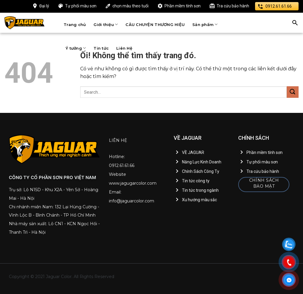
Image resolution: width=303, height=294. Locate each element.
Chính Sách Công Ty (200, 171)
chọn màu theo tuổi (130, 6)
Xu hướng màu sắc (199, 199)
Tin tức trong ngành (200, 190)
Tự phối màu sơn (80, 6)
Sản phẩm (205, 24)
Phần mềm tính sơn (183, 6)
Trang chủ (75, 24)
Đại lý (44, 6)
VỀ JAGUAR (193, 152)
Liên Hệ (124, 48)
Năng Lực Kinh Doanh (201, 162)
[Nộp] (293, 92)
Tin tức (101, 48)
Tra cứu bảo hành (233, 6)
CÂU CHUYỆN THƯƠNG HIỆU (155, 24)
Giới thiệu (106, 24)
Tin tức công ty (195, 180)
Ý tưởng (76, 48)
